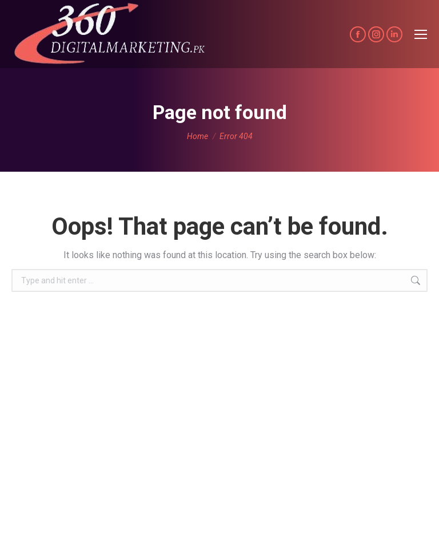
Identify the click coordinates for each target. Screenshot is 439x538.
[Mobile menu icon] (421, 34)
